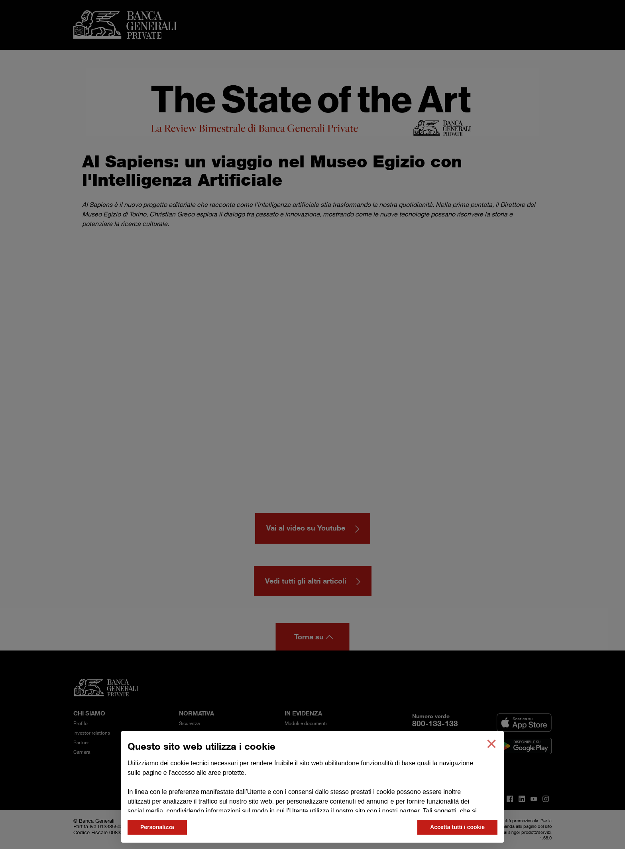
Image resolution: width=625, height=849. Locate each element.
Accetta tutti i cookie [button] (457, 827)
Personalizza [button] (157, 827)
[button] (491, 743)
